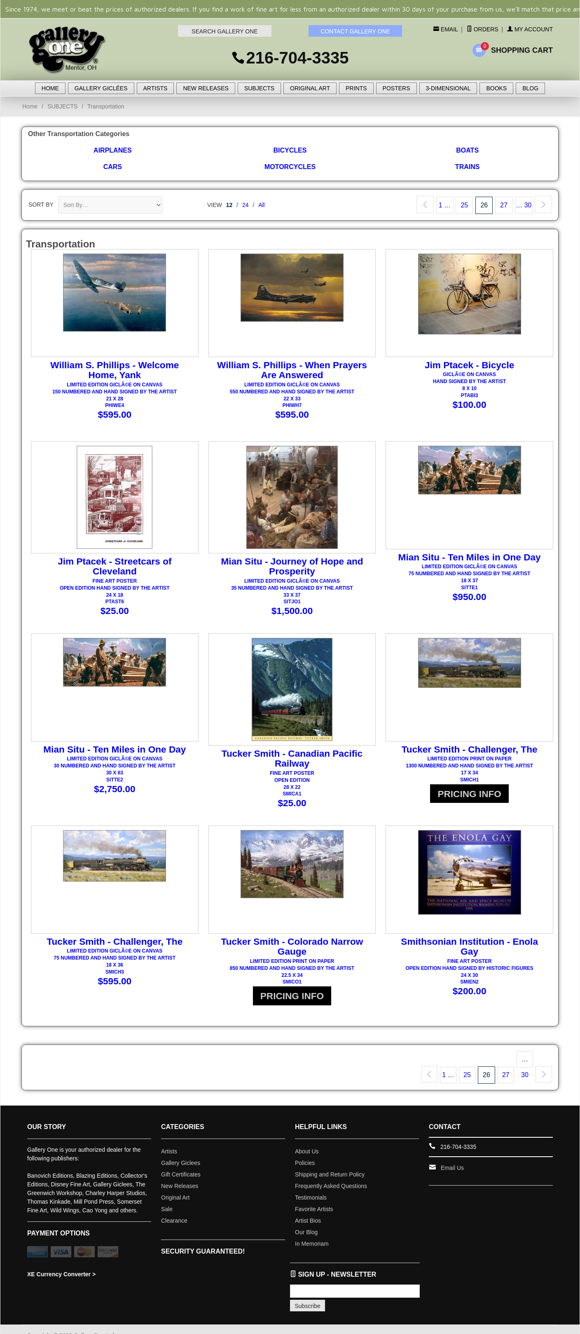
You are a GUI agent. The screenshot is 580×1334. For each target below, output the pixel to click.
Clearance (174, 1208)
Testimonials (311, 1184)
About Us (307, 1138)
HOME (50, 88)
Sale (167, 1196)
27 (504, 205)
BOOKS (496, 88)
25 (464, 205)
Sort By (41, 204)
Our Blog (306, 1219)
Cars (112, 166)
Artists (169, 1138)
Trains (467, 166)
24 (245, 205)
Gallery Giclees (180, 1150)
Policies (305, 1150)
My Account (530, 29)
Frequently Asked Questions (331, 1173)
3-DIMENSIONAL (448, 88)
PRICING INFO (469, 792)
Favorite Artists (314, 1196)
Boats (467, 150)
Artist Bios (308, 1208)
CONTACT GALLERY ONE (355, 31)
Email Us (452, 1155)
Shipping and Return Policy (330, 1161)
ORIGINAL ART (310, 88)
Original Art (175, 1184)
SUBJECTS (259, 88)
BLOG (530, 88)
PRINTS (356, 88)
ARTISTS (155, 88)
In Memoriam (312, 1231)
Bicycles (290, 150)
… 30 (523, 205)
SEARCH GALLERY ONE (225, 31)
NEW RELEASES (205, 88)
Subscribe (307, 1293)
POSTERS (396, 88)
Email (448, 29)
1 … (445, 205)
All (261, 205)
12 (229, 205)
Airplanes (112, 150)
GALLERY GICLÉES (101, 88)
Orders (482, 29)
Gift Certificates (181, 1161)
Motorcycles (290, 166)
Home (29, 106)
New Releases (179, 1173)
